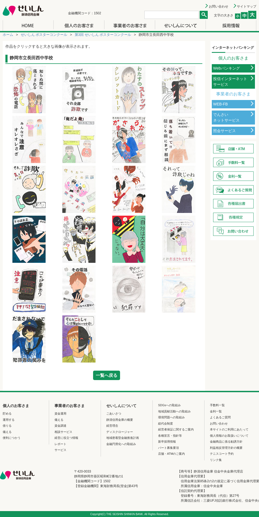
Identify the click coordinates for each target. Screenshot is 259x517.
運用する (9, 419)
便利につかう (12, 437)
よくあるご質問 (220, 417)
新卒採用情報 (167, 441)
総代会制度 (165, 423)
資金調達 (60, 425)
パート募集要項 (168, 447)
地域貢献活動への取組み (174, 411)
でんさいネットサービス (226, 117)
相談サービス (63, 431)
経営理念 (112, 425)
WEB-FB (220, 104)
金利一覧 (216, 411)
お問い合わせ (218, 6)
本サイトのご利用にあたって (229, 429)
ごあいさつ (113, 413)
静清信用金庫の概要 (119, 419)
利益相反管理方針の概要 (226, 447)
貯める (7, 413)
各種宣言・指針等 (170, 435)
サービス (60, 449)
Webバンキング (226, 68)
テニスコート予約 (222, 453)
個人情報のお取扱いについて (229, 435)
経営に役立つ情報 (66, 437)
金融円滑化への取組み (121, 444)
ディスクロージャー (119, 431)
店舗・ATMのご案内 (171, 453)
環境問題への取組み (171, 417)
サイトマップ (246, 6)
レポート (60, 444)
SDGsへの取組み (169, 405)
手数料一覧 (217, 405)
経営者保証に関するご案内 (176, 429)
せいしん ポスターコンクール (44, 35)
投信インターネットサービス (230, 82)
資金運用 (60, 413)
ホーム (8, 35)
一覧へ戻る (106, 375)
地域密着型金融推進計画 (122, 437)
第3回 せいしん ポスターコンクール (103, 35)
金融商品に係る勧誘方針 (226, 441)
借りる (7, 425)
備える (7, 431)
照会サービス (224, 131)
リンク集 (216, 459)
